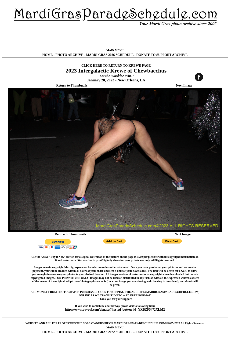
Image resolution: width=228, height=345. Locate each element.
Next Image (184, 85)
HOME (47, 55)
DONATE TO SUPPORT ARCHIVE (162, 55)
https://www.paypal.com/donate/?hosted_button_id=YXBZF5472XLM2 (115, 309)
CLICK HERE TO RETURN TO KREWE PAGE (116, 65)
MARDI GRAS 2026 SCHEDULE (110, 55)
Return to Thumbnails (72, 85)
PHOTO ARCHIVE (69, 55)
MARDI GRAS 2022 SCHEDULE (110, 332)
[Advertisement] (115, 37)
